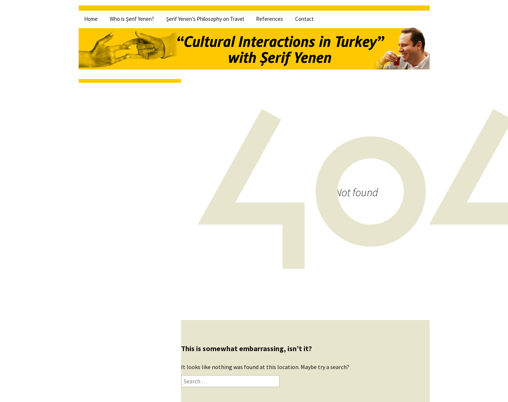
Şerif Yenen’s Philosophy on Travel (205, 18)
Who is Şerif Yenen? (132, 18)
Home (91, 18)
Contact (304, 18)
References (269, 18)
